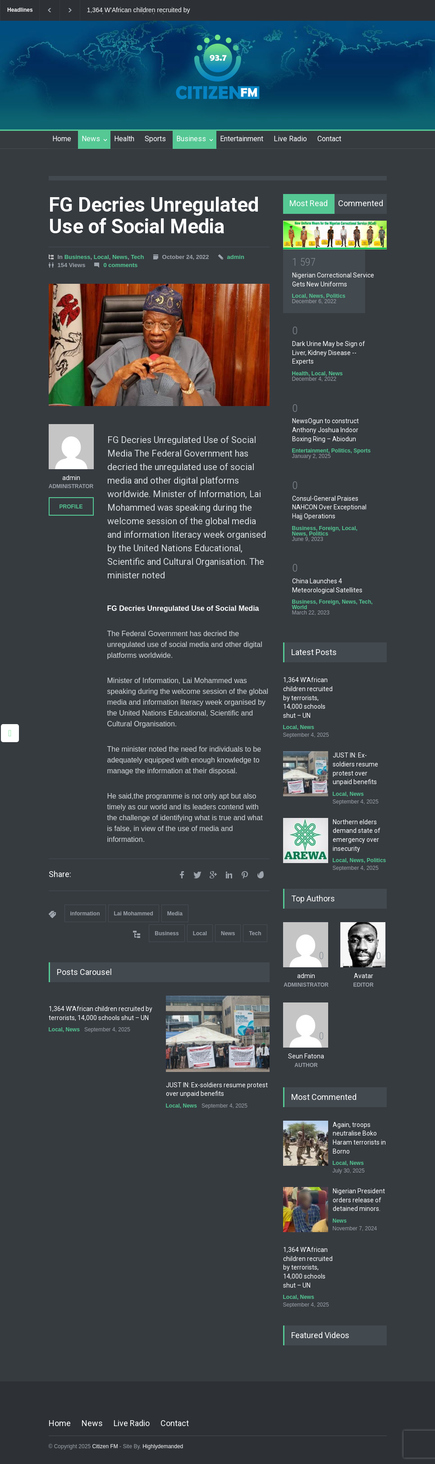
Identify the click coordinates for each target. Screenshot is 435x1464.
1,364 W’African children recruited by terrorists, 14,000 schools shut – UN (138, 10)
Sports (155, 138)
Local (101, 257)
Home (61, 138)
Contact (329, 138)
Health (124, 138)
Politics (336, 296)
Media (175, 913)
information (85, 913)
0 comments (120, 265)
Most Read (308, 203)
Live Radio (290, 138)
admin (235, 257)
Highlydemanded (162, 1446)
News (91, 138)
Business (191, 138)
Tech (137, 257)
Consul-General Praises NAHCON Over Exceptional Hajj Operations (329, 507)
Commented (360, 203)
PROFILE (70, 506)
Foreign (329, 528)
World (299, 607)
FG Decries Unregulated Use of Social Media (154, 215)
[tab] (309, 204)
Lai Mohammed (133, 913)
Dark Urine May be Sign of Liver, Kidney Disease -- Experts (328, 352)
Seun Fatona (306, 1056)
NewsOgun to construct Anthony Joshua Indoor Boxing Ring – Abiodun (325, 429)
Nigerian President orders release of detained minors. (359, 1199)
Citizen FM (105, 1446)
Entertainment (241, 138)
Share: (60, 874)
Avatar (363, 975)
